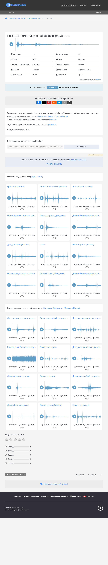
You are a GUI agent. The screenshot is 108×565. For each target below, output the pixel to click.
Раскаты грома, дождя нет (52, 215)
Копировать (80, 146)
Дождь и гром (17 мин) (18, 244)
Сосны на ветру (47, 405)
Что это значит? (54, 164)
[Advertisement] (54, 314)
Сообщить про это (95, 155)
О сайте (17, 526)
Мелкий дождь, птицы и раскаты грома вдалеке (30, 215)
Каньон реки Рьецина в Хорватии (23, 376)
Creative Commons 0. (77, 160)
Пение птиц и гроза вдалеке (21, 273)
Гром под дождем (15, 186)
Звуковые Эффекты (45, 116)
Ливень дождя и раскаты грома (22, 347)
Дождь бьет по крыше (18, 434)
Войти (98, 12)
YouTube (90, 526)
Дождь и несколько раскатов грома (57, 186)
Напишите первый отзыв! (54, 513)
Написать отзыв (16, 504)
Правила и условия (31, 526)
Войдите (53, 87)
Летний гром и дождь (82, 186)
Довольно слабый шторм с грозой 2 (57, 347)
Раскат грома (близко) (83, 244)
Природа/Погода (61, 116)
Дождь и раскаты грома (18, 405)
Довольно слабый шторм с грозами (89, 405)
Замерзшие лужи (48, 376)
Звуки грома (51, 125)
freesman (98, 79)
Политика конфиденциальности (54, 526)
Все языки (80, 504)
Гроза (42, 244)
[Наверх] (97, 539)
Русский (9, 12)
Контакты (77, 526)
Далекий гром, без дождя (52, 273)
